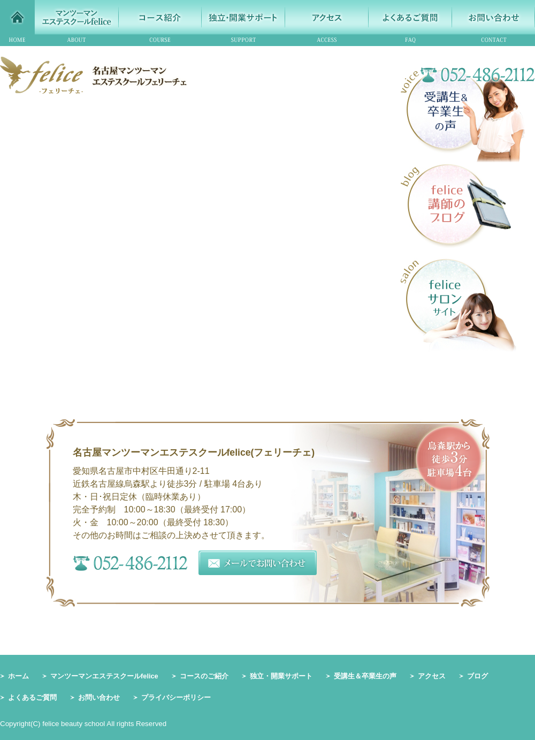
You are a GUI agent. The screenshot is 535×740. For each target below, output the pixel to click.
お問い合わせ (99, 697)
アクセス (432, 676)
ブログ (477, 676)
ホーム (18, 676)
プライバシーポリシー (176, 697)
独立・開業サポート (281, 676)
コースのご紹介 (204, 676)
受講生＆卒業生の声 (365, 676)
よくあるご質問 (32, 697)
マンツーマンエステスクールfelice (104, 676)
